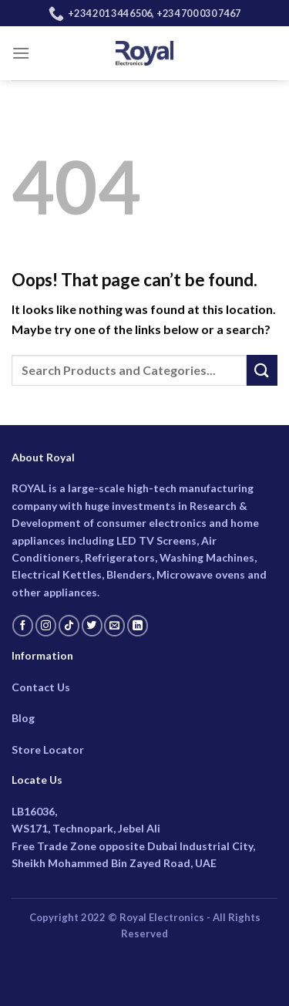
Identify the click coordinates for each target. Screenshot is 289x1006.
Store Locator (48, 749)
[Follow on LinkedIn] (137, 625)
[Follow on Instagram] (45, 625)
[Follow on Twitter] (92, 625)
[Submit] (262, 370)
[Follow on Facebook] (22, 625)
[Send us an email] (114, 625)
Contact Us (41, 687)
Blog (23, 717)
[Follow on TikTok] (69, 625)
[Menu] (21, 53)
